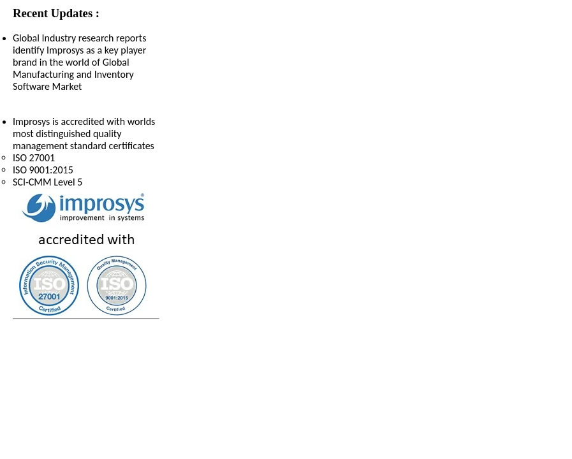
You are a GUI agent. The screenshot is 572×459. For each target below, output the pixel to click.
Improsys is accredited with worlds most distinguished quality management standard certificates (86, 151)
